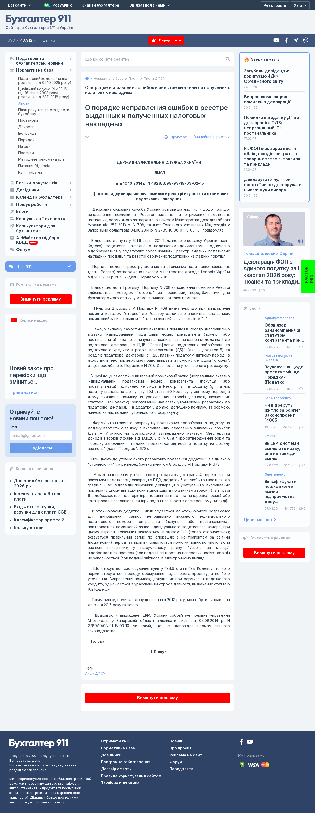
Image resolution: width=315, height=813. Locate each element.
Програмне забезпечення (125, 762)
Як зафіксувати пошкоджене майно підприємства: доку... (280, 491)
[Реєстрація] (275, 5)
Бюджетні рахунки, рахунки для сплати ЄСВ (40, 509)
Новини (176, 741)
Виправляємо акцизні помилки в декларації (267, 99)
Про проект (180, 748)
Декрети (26, 126)
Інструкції (27, 133)
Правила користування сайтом (131, 776)
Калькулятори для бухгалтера (35, 228)
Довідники (27, 190)
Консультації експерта (40, 219)
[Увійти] (300, 5)
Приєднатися (24, 392)
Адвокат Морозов (279, 318)
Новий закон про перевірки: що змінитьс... (32, 375)
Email (14, 427)
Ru (52, 40)
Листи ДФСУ (95, 674)
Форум (23, 249)
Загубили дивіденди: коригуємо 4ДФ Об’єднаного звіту (266, 76)
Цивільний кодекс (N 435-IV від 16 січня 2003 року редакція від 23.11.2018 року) (44, 93)
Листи (23, 103)
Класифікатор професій (39, 519)
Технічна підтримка (120, 783)
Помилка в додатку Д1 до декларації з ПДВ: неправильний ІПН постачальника (271, 125)
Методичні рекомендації (41, 159)
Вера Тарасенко (277, 398)
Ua (45, 40)
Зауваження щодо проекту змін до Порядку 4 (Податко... (284, 375)
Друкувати (175, 137)
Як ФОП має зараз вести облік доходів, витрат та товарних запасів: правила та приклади (272, 156)
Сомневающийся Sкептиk (278, 358)
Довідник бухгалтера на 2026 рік (40, 483)
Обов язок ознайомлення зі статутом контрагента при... (284, 333)
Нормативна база (34, 70)
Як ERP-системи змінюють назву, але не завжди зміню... (282, 451)
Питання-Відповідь (35, 166)
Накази (24, 146)
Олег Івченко (275, 474)
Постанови (28, 120)
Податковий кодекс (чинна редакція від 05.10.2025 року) (44, 80)
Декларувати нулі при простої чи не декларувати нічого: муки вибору (273, 184)
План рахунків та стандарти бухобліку (43, 112)
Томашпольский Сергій (268, 253)
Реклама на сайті (186, 755)
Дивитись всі (259, 519)
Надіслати (40, 448)
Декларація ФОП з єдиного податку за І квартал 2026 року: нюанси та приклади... (272, 272)
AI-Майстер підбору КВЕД (37, 240)
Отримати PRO (115, 741)
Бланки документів (36, 183)
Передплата (166, 40)
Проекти (26, 153)
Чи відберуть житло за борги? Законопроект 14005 (282, 413)
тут (63, 802)
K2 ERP (270, 436)
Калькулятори (29, 527)
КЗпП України (30, 172)
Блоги (22, 211)
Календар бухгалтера (39, 197)
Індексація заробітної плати (37, 496)
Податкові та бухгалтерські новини (39, 61)
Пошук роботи (31, 204)
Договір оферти (116, 769)
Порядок (26, 139)
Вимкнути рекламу (40, 299)
